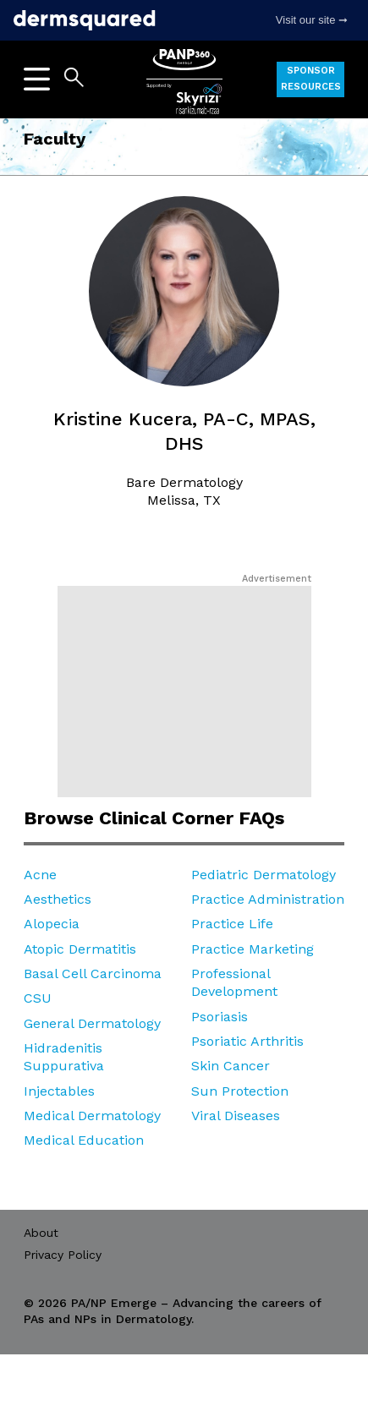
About (41, 1232)
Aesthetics (57, 899)
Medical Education (84, 1140)
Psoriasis (219, 1017)
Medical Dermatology (92, 1116)
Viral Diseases (235, 1116)
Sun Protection (239, 1091)
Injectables (59, 1091)
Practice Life (232, 924)
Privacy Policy (63, 1254)
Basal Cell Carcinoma (93, 973)
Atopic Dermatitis (80, 949)
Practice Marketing (252, 949)
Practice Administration (267, 899)
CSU (38, 998)
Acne (40, 875)
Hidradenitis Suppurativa (64, 1057)
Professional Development (234, 982)
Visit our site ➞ (312, 20)
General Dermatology (92, 1023)
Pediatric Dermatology (263, 875)
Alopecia (52, 924)
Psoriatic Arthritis (247, 1041)
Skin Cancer (230, 1066)
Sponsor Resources (311, 78)
